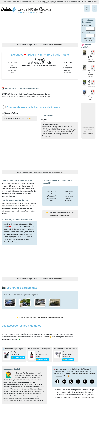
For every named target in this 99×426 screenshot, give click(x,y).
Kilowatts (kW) (87, 26)
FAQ (87, 9)
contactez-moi (57, 45)
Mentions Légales (87, 397)
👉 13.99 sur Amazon (18, 357)
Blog (87, 7)
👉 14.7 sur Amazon (42, 359)
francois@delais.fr (9, 400)
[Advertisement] (39, 30)
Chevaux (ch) (86, 32)
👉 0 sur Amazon (68, 359)
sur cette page (46, 136)
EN (94, 9)
